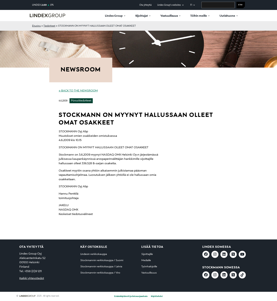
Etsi (240, 5)
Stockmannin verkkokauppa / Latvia (101, 266)
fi (191, 5)
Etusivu (36, 25)
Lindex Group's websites (169, 5)
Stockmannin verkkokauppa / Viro (100, 272)
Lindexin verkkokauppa (93, 254)
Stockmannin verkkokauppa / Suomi (101, 260)
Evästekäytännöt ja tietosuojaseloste (131, 296)
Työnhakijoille (149, 266)
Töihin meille (198, 16)
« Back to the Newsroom (78, 90)
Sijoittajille (147, 254)
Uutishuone (227, 16)
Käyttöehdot (157, 296)
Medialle (146, 260)
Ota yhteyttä (145, 5)
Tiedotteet (49, 25)
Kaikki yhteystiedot (31, 278)
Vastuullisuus (169, 16)
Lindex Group (114, 16)
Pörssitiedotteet (81, 100)
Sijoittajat (141, 16)
